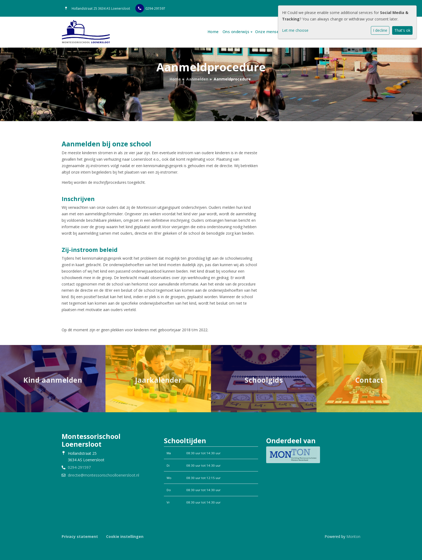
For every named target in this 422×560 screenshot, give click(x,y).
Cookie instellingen (124, 536)
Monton (353, 536)
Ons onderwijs (237, 31)
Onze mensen (268, 31)
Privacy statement (80, 536)
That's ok (402, 30)
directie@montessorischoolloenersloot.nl (103, 475)
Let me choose (295, 30)
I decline (380, 30)
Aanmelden (197, 79)
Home (213, 31)
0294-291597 (155, 8)
